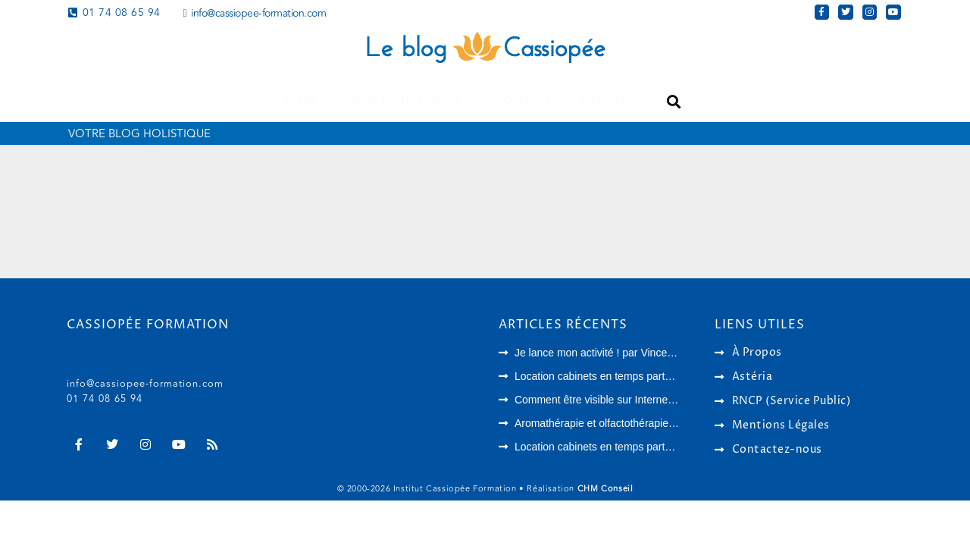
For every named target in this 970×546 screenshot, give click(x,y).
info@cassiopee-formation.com (145, 383)
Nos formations (409, 101)
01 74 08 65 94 (104, 398)
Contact (523, 102)
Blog (304, 101)
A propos (608, 102)
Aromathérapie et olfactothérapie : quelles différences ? (644, 423)
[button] (673, 102)
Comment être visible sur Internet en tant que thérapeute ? (652, 400)
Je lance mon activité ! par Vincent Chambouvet (627, 353)
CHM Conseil (605, 488)
